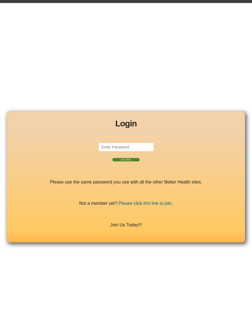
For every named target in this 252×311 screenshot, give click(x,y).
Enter (126, 159)
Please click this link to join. (145, 203)
